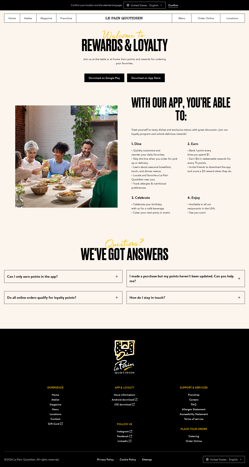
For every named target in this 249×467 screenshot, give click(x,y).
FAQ (193, 404)
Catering (193, 436)
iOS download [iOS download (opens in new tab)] (124, 404)
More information (124, 395)
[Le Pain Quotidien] (124, 18)
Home (55, 395)
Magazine (55, 404)
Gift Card (55, 424)
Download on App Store (145, 78)
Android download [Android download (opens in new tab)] (124, 399)
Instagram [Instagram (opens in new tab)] (124, 431)
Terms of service (193, 419)
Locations (55, 414)
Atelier (55, 399)
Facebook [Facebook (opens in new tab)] (124, 436)
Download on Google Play (104, 78)
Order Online (194, 441)
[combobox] (144, 5)
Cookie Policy (126, 459)
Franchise (193, 395)
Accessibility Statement (194, 414)
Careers (193, 399)
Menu (55, 409)
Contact (55, 419)
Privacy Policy (105, 459)
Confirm (173, 5)
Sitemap (145, 459)
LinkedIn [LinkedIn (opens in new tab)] (124, 441)
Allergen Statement (193, 409)
